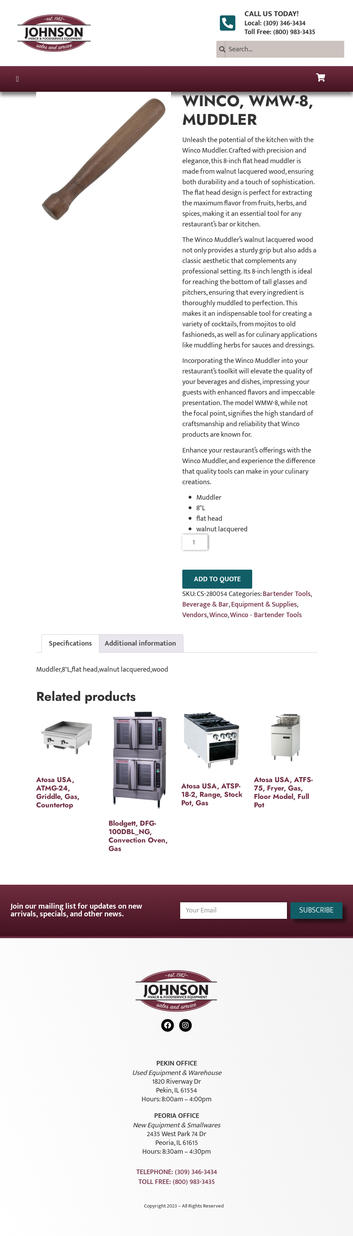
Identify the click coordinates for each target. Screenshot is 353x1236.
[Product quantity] (195, 542)
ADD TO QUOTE (217, 579)
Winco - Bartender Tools (266, 615)
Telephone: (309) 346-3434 (176, 1172)
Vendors (194, 615)
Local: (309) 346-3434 (275, 23)
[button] (17, 79)
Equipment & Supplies (264, 604)
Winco (218, 615)
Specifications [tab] (70, 643)
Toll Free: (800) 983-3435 (279, 32)
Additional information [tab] (140, 643)
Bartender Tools (286, 594)
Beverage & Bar (205, 604)
